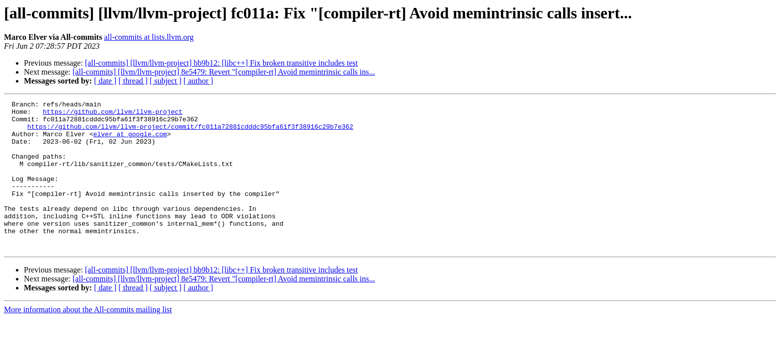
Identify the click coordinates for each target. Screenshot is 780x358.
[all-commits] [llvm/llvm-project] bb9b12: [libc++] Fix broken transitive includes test (221, 63)
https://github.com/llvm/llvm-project (113, 114)
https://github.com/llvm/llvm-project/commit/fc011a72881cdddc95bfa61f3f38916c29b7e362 (190, 132)
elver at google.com (130, 141)
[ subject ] (166, 81)
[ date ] (105, 81)
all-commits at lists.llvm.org (149, 37)
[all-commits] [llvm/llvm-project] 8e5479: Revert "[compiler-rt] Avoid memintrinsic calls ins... (224, 72)
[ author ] (198, 81)
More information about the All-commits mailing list (88, 339)
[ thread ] (133, 81)
